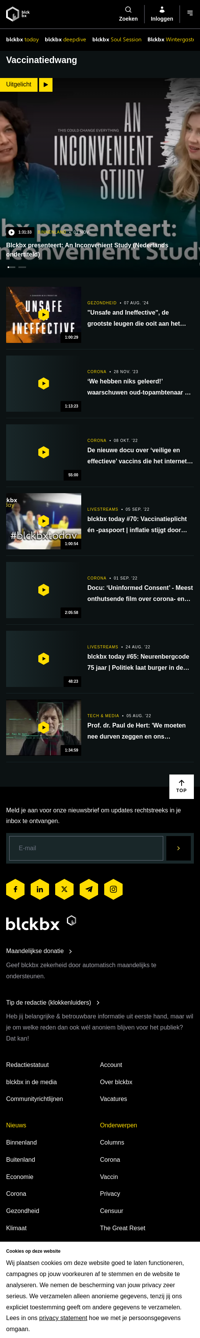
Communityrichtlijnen (34, 1099)
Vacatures (113, 1099)
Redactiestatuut (27, 1065)
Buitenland (20, 1159)
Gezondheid (22, 1211)
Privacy (110, 1193)
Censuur (111, 1211)
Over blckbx (116, 1082)
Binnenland (21, 1142)
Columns (112, 1142)
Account (111, 1065)
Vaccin (109, 1177)
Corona (16, 1193)
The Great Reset (122, 1228)
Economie (19, 1177)
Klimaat (16, 1228)
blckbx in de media (31, 1082)
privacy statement (63, 1318)
